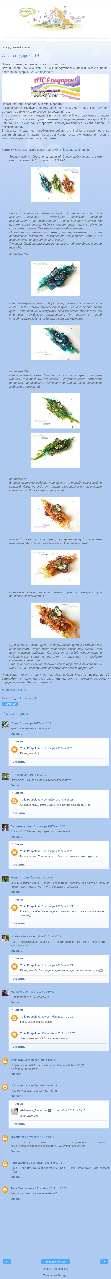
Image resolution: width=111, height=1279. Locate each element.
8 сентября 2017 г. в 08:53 (45, 936)
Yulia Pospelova (30, 748)
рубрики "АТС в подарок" (35, 72)
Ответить (16, 733)
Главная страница (55, 1261)
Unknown (17, 1059)
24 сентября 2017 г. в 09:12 (40, 1085)
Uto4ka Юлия (19, 936)
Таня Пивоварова (22, 1188)
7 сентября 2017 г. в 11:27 (35, 723)
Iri (12, 774)
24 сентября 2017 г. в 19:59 (38, 1136)
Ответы (19, 741)
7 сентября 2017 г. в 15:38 (49, 826)
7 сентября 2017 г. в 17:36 (37, 877)
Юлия (14, 723)
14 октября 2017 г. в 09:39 (51, 1188)
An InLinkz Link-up (14, 689)
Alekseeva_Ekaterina (33, 1110)
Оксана (15, 1136)
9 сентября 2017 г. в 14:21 (57, 906)
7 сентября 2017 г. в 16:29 (57, 851)
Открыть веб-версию (55, 1268)
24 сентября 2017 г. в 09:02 (40, 1059)
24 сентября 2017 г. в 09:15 (69, 1110)
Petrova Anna (19, 1162)
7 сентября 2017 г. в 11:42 (30, 774)
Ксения (15, 877)
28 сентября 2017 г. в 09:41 (45, 1162)
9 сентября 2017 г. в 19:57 (38, 991)
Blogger (62, 1275)
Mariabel (16, 991)
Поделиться (10, 704)
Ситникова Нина (21, 826)
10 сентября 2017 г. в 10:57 (58, 1016)
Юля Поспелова (66, 149)
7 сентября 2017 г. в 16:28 (57, 748)
